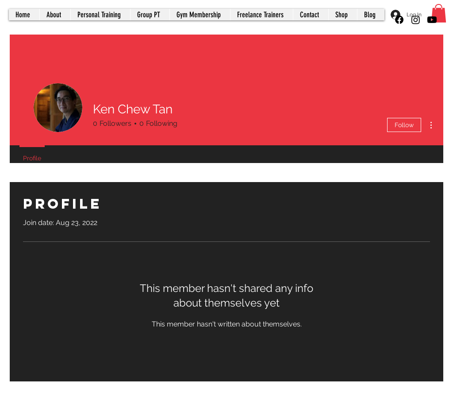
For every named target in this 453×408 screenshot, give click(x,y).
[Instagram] (415, 19)
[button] (438, 13)
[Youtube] (432, 19)
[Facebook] (399, 19)
